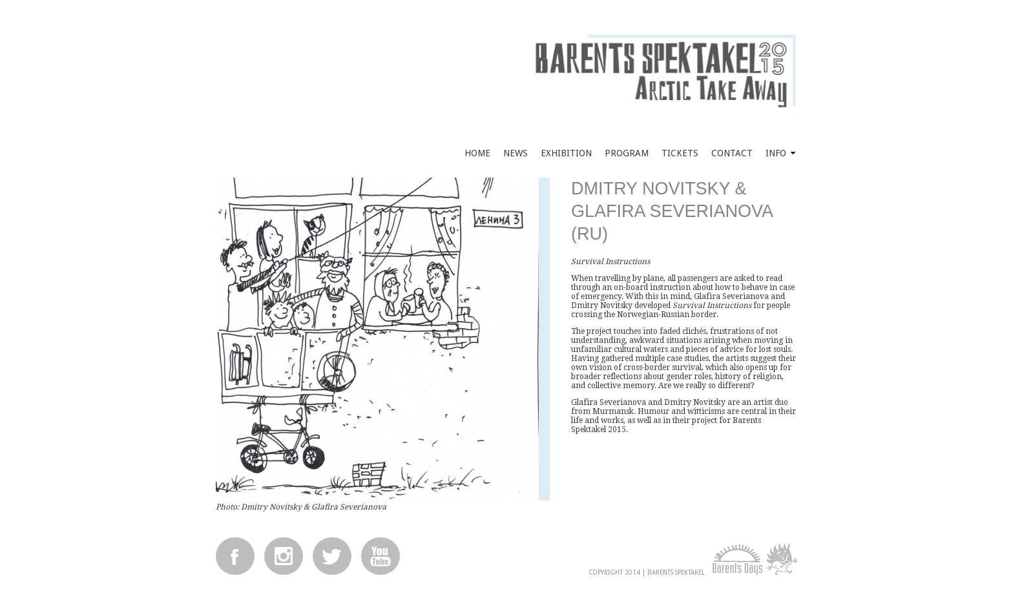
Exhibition (566, 153)
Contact (732, 153)
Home (477, 153)
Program (627, 153)
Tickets (680, 153)
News (515, 153)
